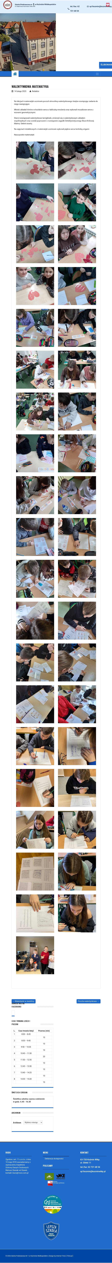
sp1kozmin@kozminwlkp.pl (93, 1171)
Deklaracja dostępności (54, 1159)
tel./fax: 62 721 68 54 (75, 8)
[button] (60, 42)
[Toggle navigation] (97, 74)
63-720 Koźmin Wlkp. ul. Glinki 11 (90, 1161)
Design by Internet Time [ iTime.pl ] (61, 1256)
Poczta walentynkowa (87, 1001)
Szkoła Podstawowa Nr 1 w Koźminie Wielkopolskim (29, 1256)
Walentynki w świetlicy (24, 1001)
